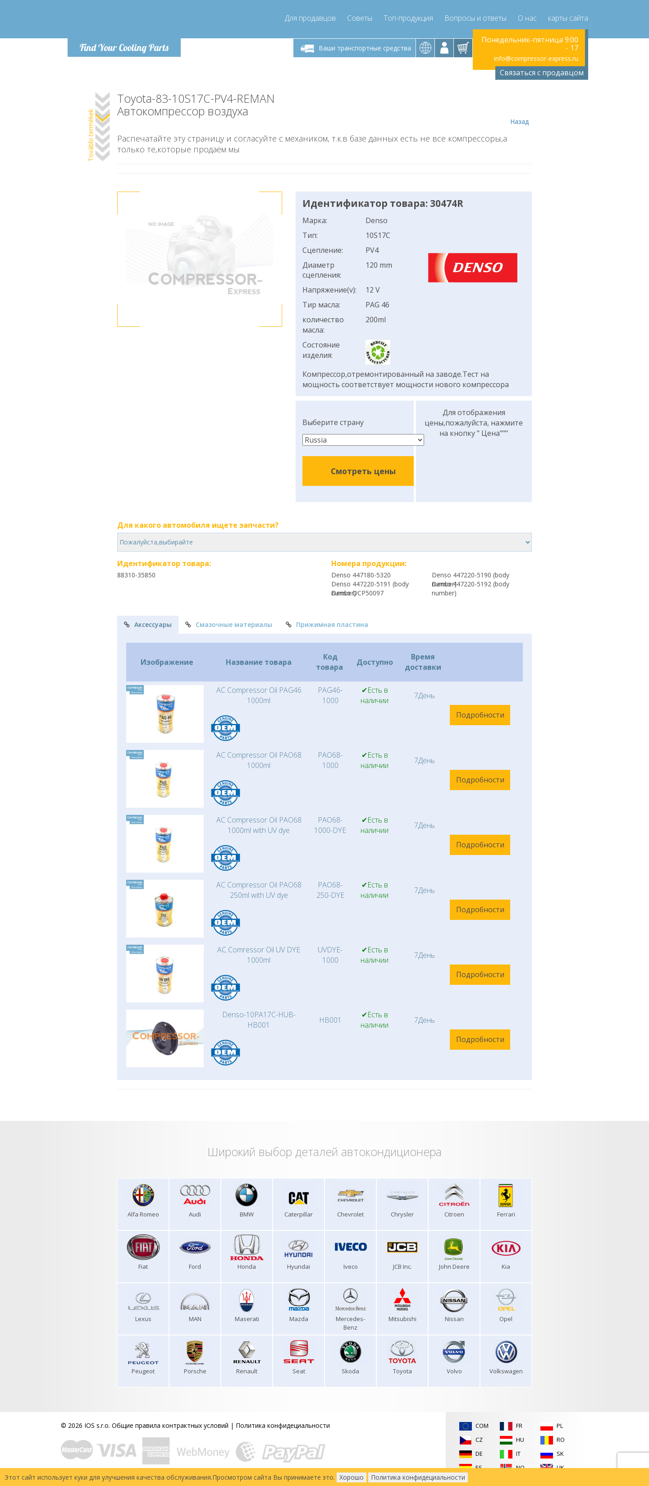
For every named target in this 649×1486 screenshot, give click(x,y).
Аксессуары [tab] (148, 624)
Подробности (480, 715)
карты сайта (568, 18)
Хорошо (351, 1477)
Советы (359, 18)
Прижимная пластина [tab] (327, 624)
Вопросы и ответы (475, 18)
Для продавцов (310, 18)
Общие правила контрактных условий (170, 1425)
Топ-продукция (408, 18)
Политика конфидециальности (283, 1425)
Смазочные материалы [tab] (228, 624)
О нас (527, 18)
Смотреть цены (363, 471)
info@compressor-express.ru (536, 58)
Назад (519, 109)
